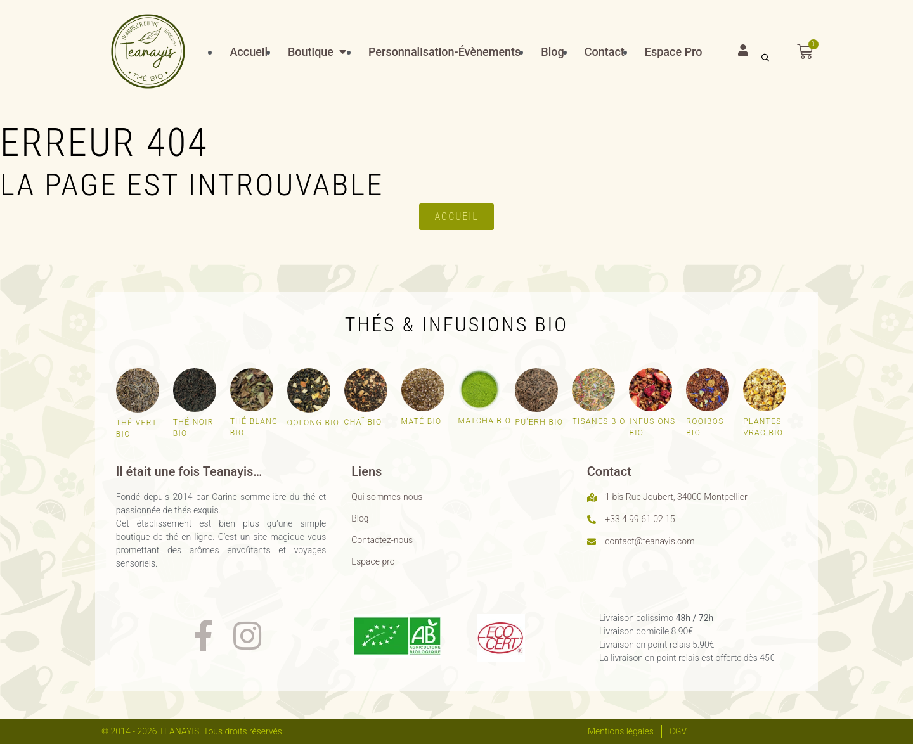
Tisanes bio (598, 421)
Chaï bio (363, 422)
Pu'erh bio (539, 422)
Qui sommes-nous (386, 497)
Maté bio (421, 421)
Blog (359, 518)
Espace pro (372, 561)
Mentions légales (621, 731)
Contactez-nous (382, 540)
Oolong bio (313, 422)
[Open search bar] (765, 56)
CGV (678, 731)
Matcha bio (485, 420)
